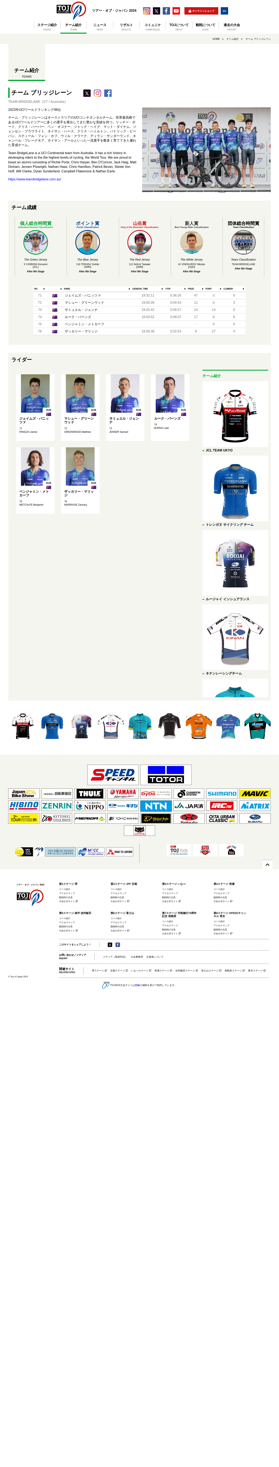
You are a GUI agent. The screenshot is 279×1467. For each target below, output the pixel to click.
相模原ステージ (233, 970)
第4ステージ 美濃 (224, 883)
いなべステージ (139, 970)
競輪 (137, 985)
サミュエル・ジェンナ (81, 309)
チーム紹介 (232, 39)
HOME (216, 39)
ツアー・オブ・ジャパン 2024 (71, 11)
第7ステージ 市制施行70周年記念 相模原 (179, 915)
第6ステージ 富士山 (122, 913)
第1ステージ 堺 (68, 883)
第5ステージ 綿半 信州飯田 (75, 913)
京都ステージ (117, 970)
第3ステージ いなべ (174, 883)
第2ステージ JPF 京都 (124, 883)
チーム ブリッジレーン (258, 39)
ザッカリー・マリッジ (81, 331)
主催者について (155, 957)
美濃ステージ (161, 970)
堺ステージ (98, 970)
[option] (23, 726)
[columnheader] (39, 289)
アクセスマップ (67, 893)
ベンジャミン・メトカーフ (84, 324)
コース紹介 (64, 889)
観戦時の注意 (66, 897)
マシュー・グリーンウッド (84, 302)
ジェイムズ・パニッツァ (83, 295)
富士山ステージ (209, 970)
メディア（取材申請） (115, 957)
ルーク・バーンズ (78, 317)
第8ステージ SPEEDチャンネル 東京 (230, 915)
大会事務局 (137, 957)
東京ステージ (255, 970)
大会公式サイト (67, 901)
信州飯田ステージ (185, 970)
